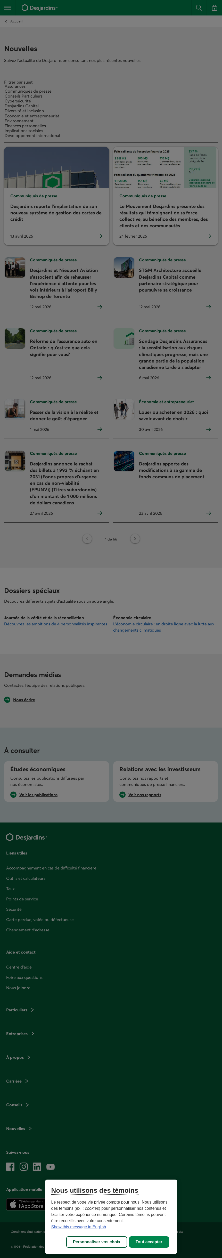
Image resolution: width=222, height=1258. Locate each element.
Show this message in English (78, 1227)
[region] (111, 1217)
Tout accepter (149, 1242)
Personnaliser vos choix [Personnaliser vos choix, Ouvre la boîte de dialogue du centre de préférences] (96, 1242)
